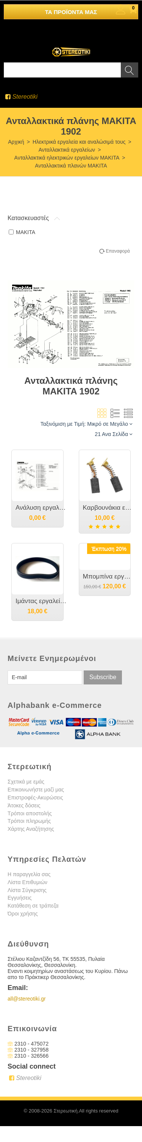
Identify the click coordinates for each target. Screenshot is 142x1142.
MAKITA (22, 232)
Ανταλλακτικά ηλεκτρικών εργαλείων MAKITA (67, 158)
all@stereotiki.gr (27, 999)
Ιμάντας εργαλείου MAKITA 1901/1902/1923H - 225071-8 (41, 601)
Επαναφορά (118, 251)
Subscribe (102, 677)
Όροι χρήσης (23, 914)
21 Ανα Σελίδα (113, 434)
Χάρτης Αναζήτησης (31, 829)
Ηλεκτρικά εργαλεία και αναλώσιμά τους (79, 142)
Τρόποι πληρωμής (29, 821)
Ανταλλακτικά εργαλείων (67, 150)
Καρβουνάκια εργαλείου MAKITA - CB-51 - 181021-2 (108, 507)
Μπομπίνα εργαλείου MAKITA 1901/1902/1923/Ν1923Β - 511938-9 (108, 576)
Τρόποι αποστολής (30, 813)
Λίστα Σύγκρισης (27, 890)
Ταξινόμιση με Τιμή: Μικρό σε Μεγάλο (86, 423)
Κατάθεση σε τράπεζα (33, 906)
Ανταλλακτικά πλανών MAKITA (71, 166)
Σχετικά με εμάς (26, 782)
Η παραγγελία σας (29, 874)
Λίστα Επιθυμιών (27, 882)
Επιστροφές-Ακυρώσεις (35, 797)
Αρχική (16, 142)
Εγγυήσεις (20, 898)
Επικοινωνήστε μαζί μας (36, 790)
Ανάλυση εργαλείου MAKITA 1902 (41, 507)
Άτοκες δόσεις (24, 805)
